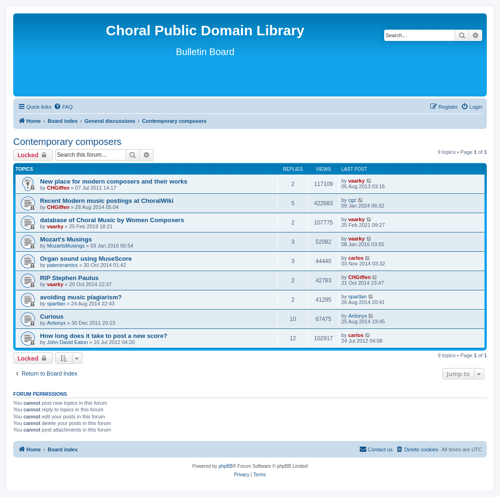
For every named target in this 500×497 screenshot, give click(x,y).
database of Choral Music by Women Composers (112, 220)
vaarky (356, 181)
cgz (352, 200)
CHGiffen (58, 188)
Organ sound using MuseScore (86, 258)
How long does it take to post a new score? (103, 335)
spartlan (56, 303)
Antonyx (56, 323)
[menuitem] (63, 106)
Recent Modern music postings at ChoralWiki (106, 200)
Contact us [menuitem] (376, 449)
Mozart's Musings (66, 239)
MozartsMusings (66, 245)
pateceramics (62, 265)
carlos (355, 258)
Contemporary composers (67, 141)
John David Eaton (67, 342)
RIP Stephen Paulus (69, 277)
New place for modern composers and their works (113, 181)
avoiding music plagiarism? (81, 297)
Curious (52, 316)
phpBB (225, 466)
